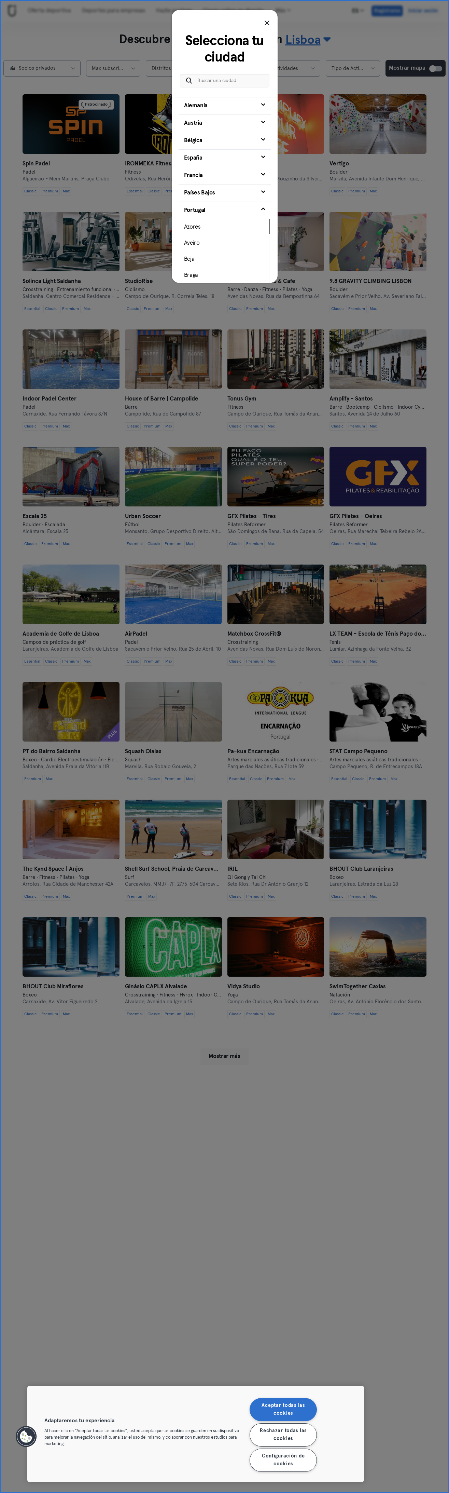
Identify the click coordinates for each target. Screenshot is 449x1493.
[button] (26, 1437)
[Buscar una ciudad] (224, 80)
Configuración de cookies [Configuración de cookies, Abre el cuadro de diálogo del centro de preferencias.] (283, 1460)
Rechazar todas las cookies (283, 1434)
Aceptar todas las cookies (283, 1409)
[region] (195, 1434)
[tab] (225, 106)
